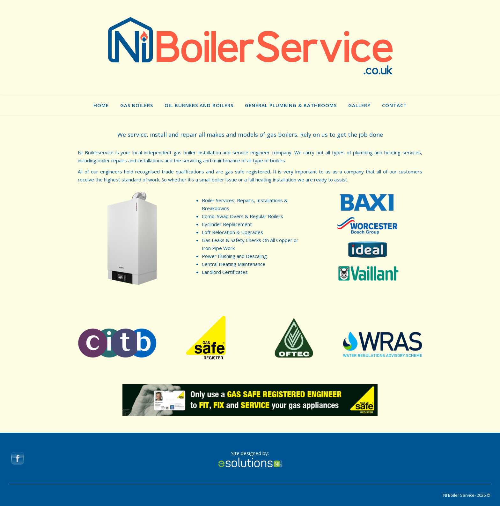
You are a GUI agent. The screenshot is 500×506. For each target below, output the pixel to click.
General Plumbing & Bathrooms (291, 105)
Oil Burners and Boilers (199, 105)
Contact (394, 105)
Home (101, 105)
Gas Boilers (136, 105)
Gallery (359, 105)
